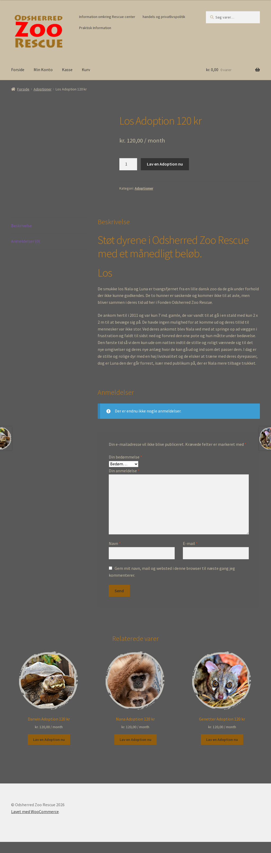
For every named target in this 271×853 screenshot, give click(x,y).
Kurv (86, 69)
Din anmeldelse (124, 470)
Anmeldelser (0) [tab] (25, 241)
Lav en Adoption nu (165, 164)
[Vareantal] (128, 164)
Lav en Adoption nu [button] (49, 739)
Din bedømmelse (125, 457)
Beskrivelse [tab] (21, 225)
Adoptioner (43, 89)
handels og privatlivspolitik (164, 16)
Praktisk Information (95, 27)
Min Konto (43, 69)
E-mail (190, 543)
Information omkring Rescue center (107, 16)
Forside (17, 69)
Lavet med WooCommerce (35, 811)
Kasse (67, 69)
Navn (115, 543)
